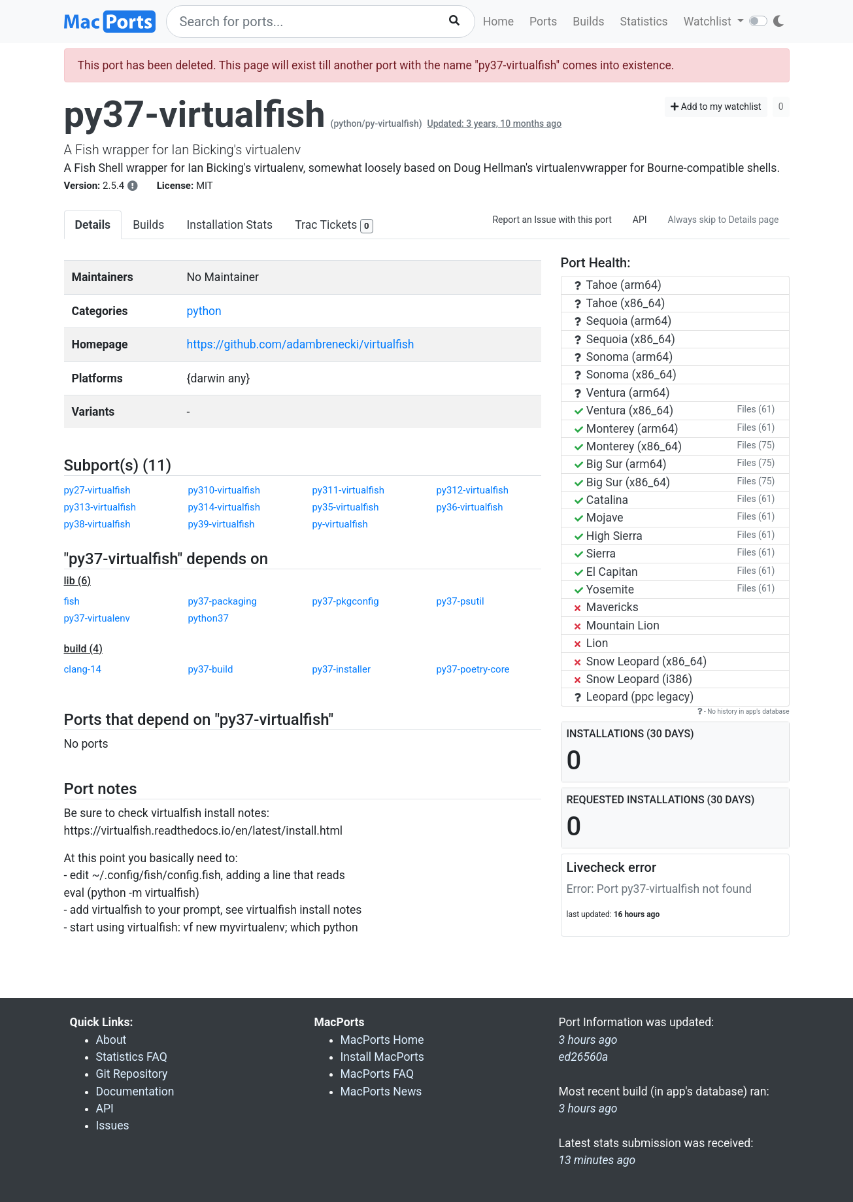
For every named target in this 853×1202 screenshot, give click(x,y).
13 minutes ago (597, 1160)
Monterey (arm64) (626, 428)
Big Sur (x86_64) (623, 482)
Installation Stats (229, 224)
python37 (208, 618)
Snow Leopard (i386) (634, 679)
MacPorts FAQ (377, 1073)
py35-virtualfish (345, 507)
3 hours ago (588, 1108)
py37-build (210, 669)
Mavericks (607, 607)
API (640, 219)
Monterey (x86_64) (628, 446)
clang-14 (82, 669)
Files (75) (756, 445)
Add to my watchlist (716, 106)
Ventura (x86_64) (624, 410)
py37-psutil (460, 601)
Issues (112, 1125)
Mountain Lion (617, 625)
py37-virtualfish (195, 114)
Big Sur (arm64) (621, 464)
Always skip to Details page (723, 219)
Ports (543, 21)
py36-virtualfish (470, 507)
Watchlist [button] (709, 21)
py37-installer (341, 669)
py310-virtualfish (224, 490)
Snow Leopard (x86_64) (641, 661)
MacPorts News (381, 1091)
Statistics (643, 21)
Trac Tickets (334, 225)
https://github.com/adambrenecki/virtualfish (300, 344)
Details (93, 224)
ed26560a (584, 1056)
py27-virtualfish (97, 490)
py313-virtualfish (100, 507)
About (111, 1039)
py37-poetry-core (473, 669)
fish (72, 601)
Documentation (135, 1091)
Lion (592, 643)
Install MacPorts (382, 1056)
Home (498, 21)
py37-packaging (222, 601)
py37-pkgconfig (345, 601)
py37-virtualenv (97, 618)
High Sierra (609, 536)
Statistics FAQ (131, 1056)
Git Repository (132, 1073)
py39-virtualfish (221, 524)
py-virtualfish (340, 524)
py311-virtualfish (348, 490)
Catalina (602, 500)
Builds (588, 21)
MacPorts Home (382, 1039)
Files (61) (756, 409)
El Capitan (606, 571)
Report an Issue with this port (551, 219)
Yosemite (605, 589)
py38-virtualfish (97, 524)
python (204, 311)
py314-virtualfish (224, 507)
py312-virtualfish (473, 490)
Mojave (599, 517)
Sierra (595, 553)
